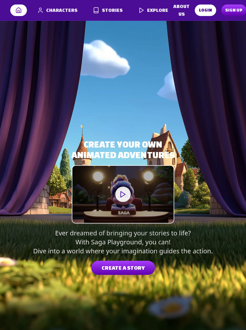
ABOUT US (181, 10)
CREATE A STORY (123, 268)
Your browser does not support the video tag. (123, 194)
